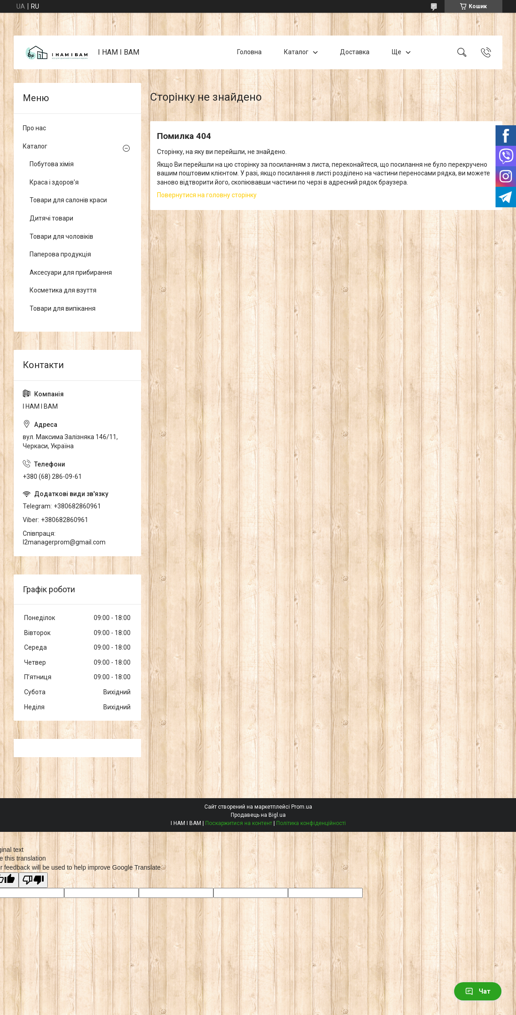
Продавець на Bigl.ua (258, 815)
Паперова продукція (60, 254)
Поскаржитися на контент (238, 823)
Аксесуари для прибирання (71, 272)
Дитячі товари (51, 218)
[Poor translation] (33, 880)
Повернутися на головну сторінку (207, 195)
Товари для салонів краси (68, 200)
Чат (478, 991)
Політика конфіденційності (311, 823)
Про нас (34, 128)
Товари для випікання (63, 308)
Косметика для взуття (63, 290)
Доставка (354, 52)
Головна (249, 52)
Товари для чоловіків (61, 236)
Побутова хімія (52, 164)
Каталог (296, 52)
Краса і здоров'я (54, 182)
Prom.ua (301, 807)
